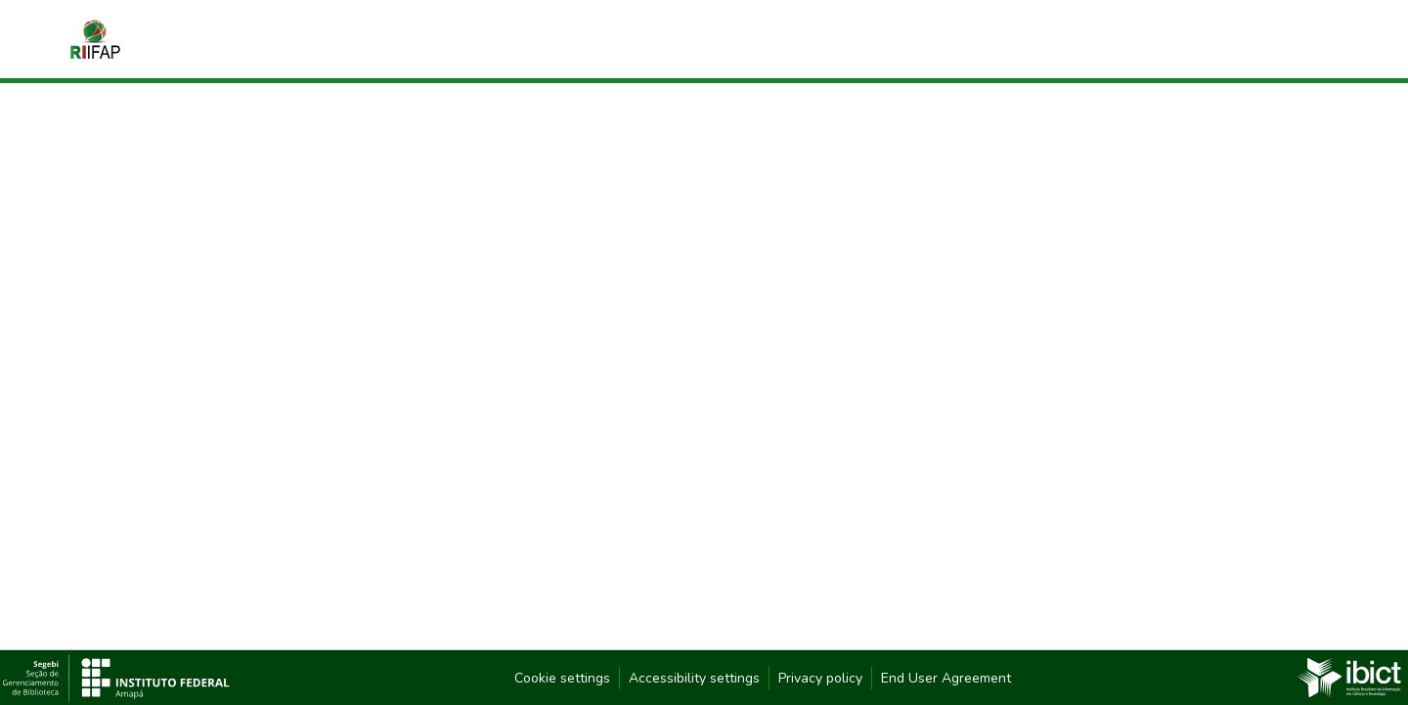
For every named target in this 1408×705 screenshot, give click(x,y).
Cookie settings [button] (562, 678)
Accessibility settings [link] (694, 678)
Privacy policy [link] (820, 678)
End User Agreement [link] (946, 678)
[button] (95, 39)
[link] (1349, 676)
